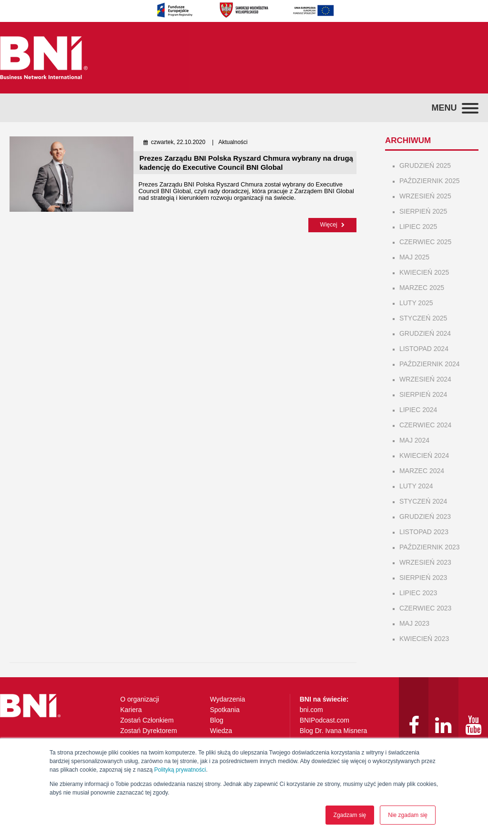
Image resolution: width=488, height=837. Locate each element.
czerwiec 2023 (425, 608)
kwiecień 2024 (424, 455)
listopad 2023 (423, 532)
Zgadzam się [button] (350, 815)
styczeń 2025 (423, 318)
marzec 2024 (421, 471)
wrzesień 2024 (425, 379)
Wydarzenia (227, 699)
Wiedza (221, 730)
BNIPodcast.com (324, 720)
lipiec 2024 (418, 409)
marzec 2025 (421, 287)
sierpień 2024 (423, 394)
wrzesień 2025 (425, 196)
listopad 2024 (423, 348)
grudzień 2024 (425, 333)
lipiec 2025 (418, 226)
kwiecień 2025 (424, 272)
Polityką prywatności (180, 769)
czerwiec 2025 (425, 242)
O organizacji (139, 699)
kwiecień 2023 (424, 638)
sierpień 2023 (423, 577)
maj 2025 (414, 257)
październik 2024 (429, 364)
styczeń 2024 (423, 501)
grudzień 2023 (425, 516)
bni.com (311, 709)
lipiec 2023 (418, 593)
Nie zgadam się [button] (407, 815)
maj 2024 (414, 440)
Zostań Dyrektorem (148, 730)
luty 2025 (416, 303)
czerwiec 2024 (425, 425)
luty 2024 (416, 486)
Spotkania (224, 709)
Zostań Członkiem (146, 720)
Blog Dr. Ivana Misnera (333, 730)
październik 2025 (429, 181)
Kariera (131, 709)
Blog (216, 720)
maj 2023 (414, 623)
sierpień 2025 (423, 211)
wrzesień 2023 (425, 562)
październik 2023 (429, 547)
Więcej (332, 224)
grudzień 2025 (425, 165)
